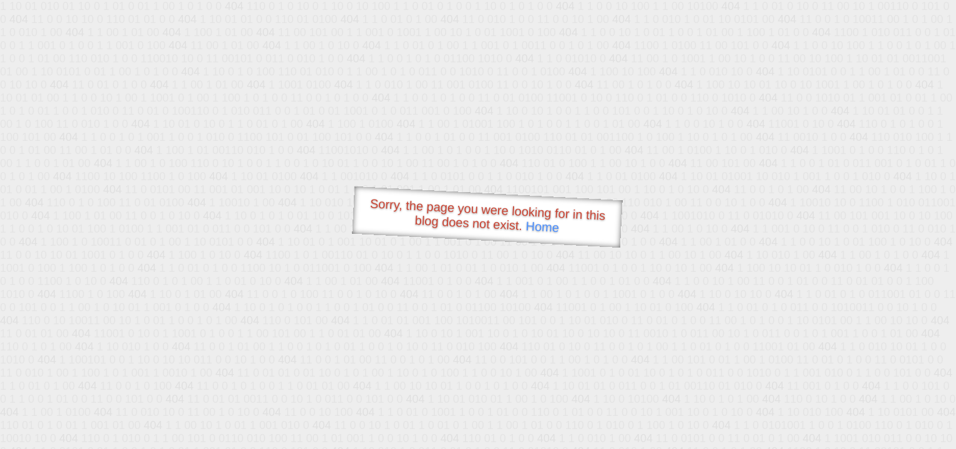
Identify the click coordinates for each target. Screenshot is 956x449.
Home (542, 226)
